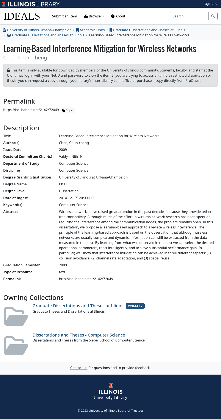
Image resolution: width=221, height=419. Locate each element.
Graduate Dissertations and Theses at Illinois (147, 30)
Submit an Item (62, 16)
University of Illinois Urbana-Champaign (37, 30)
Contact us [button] (79, 367)
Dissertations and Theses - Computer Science (79, 335)
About (118, 16)
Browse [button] (93, 16)
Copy (67, 110)
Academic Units (90, 30)
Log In (211, 4)
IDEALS (21, 16)
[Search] (189, 16)
